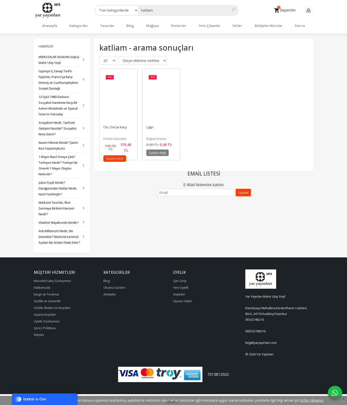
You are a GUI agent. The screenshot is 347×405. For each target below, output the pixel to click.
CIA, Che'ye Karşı (115, 125)
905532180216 (255, 329)
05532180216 (254, 317)
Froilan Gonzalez (114, 136)
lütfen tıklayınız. (312, 400)
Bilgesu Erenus (156, 136)
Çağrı (149, 125)
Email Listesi (203, 171)
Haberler (46, 44)
